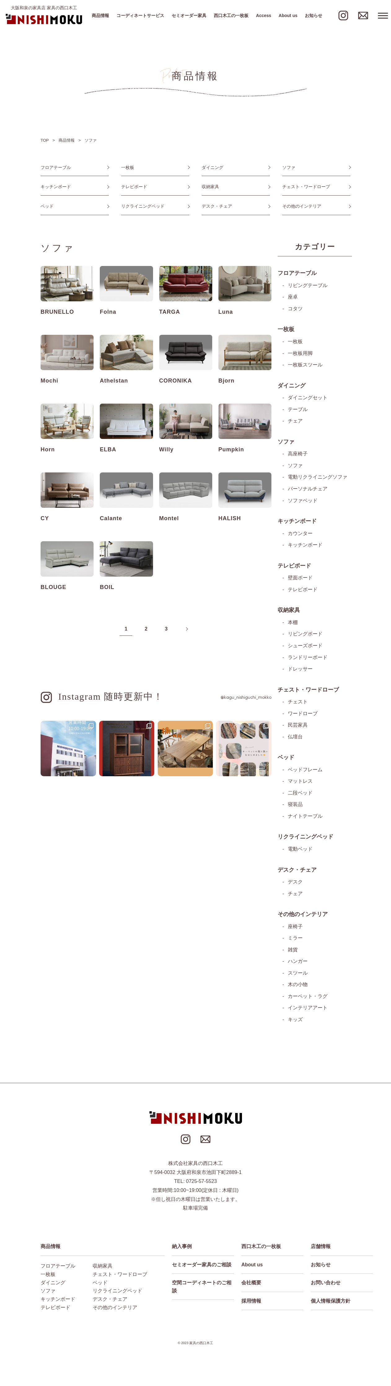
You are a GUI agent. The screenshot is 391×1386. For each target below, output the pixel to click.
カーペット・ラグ (307, 998)
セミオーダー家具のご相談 (201, 1266)
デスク (295, 883)
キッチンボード (56, 186)
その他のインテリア (301, 206)
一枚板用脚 (300, 353)
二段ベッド (300, 794)
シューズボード (305, 646)
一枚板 (127, 167)
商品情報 (100, 15)
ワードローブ (303, 714)
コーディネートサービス (140, 15)
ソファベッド (303, 501)
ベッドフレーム (305, 771)
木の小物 (298, 986)
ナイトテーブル (305, 817)
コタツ (295, 309)
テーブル (298, 410)
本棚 (293, 623)
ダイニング (212, 167)
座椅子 (295, 928)
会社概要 (251, 1284)
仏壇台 (295, 738)
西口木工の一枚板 (231, 15)
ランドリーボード (307, 658)
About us (288, 15)
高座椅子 (298, 454)
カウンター (300, 534)
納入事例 (182, 1248)
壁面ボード (300, 579)
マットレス (300, 783)
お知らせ (313, 15)
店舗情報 (321, 1248)
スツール (298, 974)
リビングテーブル (307, 286)
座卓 (293, 297)
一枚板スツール (305, 365)
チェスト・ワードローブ (306, 186)
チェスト (298, 703)
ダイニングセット (307, 398)
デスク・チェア (217, 206)
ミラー (295, 940)
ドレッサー (300, 670)
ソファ (288, 167)
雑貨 (293, 951)
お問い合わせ (325, 1284)
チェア (295, 421)
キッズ (295, 1021)
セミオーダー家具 (189, 15)
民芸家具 (298, 726)
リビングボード (305, 635)
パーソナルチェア (307, 489)
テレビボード (134, 186)
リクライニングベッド (143, 206)
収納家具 (210, 186)
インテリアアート (307, 1009)
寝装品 (295, 806)
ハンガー (298, 963)
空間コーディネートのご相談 (201, 1288)
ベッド (47, 206)
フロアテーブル (56, 167)
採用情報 (251, 1303)
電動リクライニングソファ (317, 477)
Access (263, 15)
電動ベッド (300, 850)
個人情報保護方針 (330, 1303)
